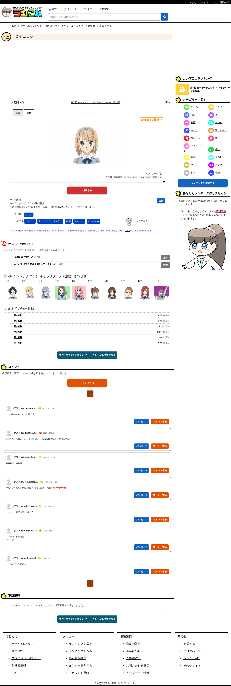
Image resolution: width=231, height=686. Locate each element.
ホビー (191, 130)
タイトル (72, 9)
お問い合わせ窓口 (137, 665)
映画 (190, 122)
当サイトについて (23, 643)
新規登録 (221, 211)
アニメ (28, 214)
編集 (161, 200)
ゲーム (191, 107)
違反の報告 (133, 643)
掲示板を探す (77, 658)
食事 (190, 157)
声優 (68, 221)
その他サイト (192, 665)
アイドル (79, 221)
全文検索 (104, 9)
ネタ (190, 164)
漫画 (190, 114)
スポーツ (192, 138)
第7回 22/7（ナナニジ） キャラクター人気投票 (70, 26)
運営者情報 (18, 665)
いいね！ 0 (141, 421)
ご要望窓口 (133, 658)
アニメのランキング (31, 26)
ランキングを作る (80, 651)
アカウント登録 (79, 672)
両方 (54, 9)
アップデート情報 (137, 672)
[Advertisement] (87, 70)
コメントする (87, 382)
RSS (14, 672)
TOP (14, 26)
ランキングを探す (80, 643)
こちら (127, 231)
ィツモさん (142, 221)
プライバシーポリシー (26, 658)
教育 (190, 172)
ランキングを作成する (203, 183)
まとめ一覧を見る (80, 665)
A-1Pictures (93, 221)
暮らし (215, 157)
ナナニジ (30, 221)
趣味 (214, 149)
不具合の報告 (135, 651)
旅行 (214, 138)
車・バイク (217, 130)
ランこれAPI (191, 658)
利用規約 (17, 651)
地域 (214, 172)
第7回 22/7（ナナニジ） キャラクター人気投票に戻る (87, 355)
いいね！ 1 (141, 470)
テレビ (215, 122)
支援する (189, 643)
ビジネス (216, 164)
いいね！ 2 (141, 495)
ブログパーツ (192, 651)
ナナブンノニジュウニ (50, 221)
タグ (89, 9)
